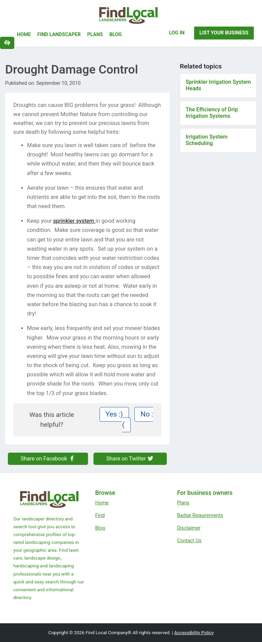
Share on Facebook (48, 458)
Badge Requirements (200, 515)
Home (24, 34)
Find (100, 515)
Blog (116, 34)
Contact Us (189, 540)
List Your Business (224, 33)
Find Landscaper (59, 34)
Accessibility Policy (194, 632)
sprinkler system (74, 221)
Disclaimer (189, 528)
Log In (177, 33)
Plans (95, 34)
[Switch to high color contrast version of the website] (7, 43)
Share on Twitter (130, 458)
